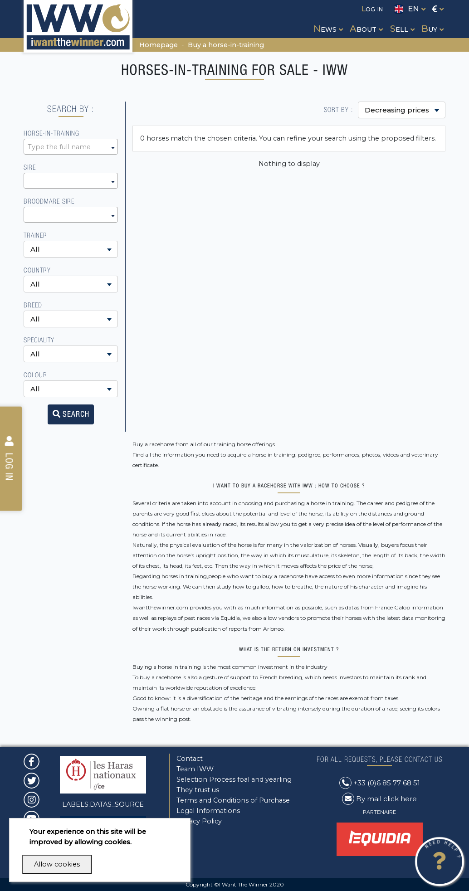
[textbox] (70, 147)
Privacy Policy (199, 821)
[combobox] (71, 147)
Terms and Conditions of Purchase (233, 800)
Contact (189, 759)
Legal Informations (208, 811)
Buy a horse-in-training (226, 45)
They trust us (197, 790)
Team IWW (195, 769)
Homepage (158, 45)
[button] (327, 20)
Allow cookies (57, 864)
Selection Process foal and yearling (234, 779)
